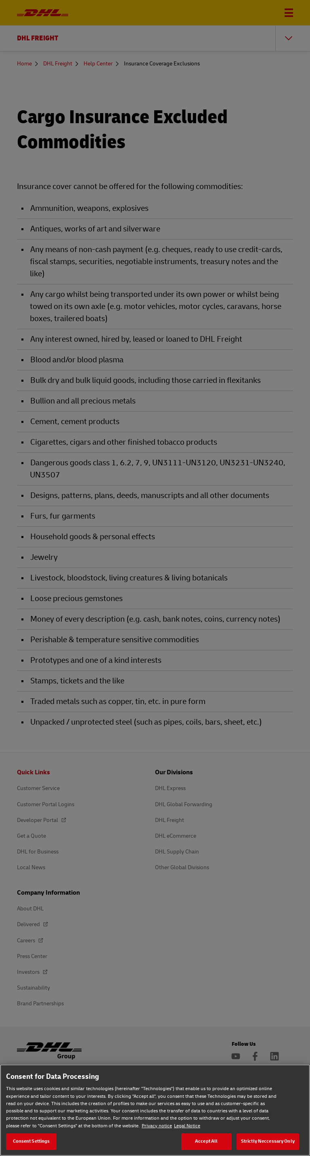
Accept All (206, 1141)
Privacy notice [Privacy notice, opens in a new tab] (157, 1126)
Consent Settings (31, 1141)
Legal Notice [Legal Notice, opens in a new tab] (187, 1126)
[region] (155, 1110)
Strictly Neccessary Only (268, 1141)
